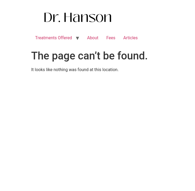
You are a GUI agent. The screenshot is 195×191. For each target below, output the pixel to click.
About (92, 37)
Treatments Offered (53, 37)
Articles (130, 37)
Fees (110, 37)
